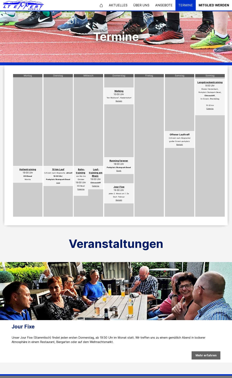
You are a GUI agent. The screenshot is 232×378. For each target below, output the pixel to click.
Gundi (58, 183)
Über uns (141, 5)
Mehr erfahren (206, 357)
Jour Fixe (118, 186)
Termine (185, 5)
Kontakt (119, 101)
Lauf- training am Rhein (95, 172)
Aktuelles (118, 5)
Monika (28, 179)
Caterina (95, 186)
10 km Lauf (58, 169)
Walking (118, 91)
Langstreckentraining (210, 82)
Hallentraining (27, 169)
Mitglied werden (214, 5)
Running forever (118, 160)
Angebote (164, 5)
